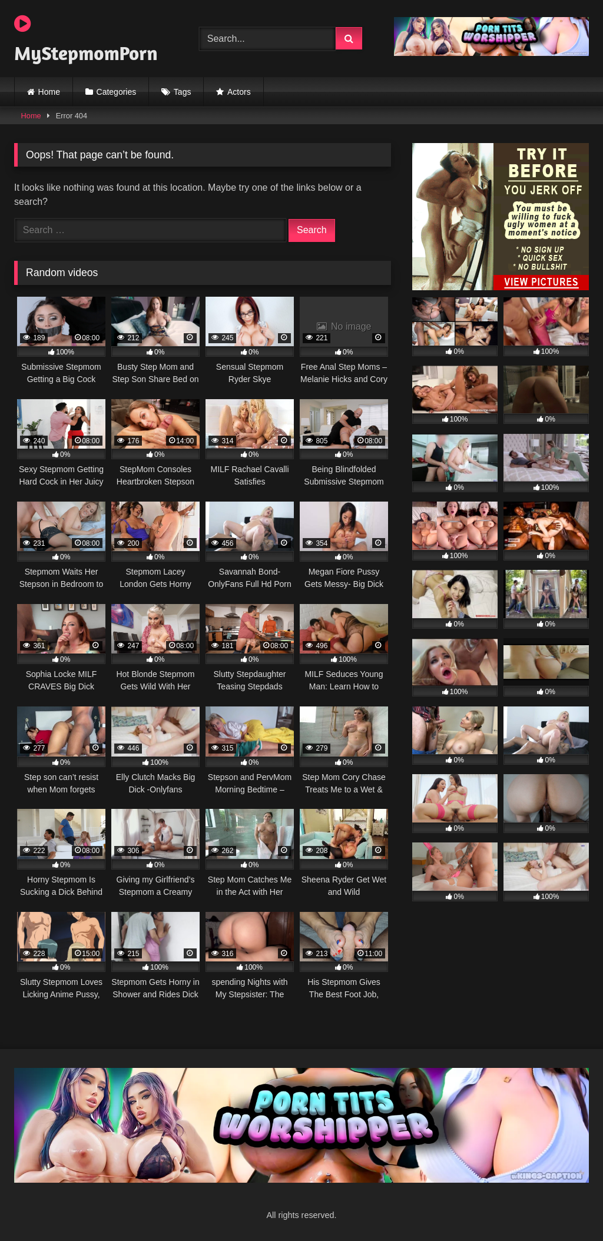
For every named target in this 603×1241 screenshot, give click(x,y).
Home (49, 92)
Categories (117, 92)
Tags (182, 92)
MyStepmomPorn (86, 39)
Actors (239, 92)
